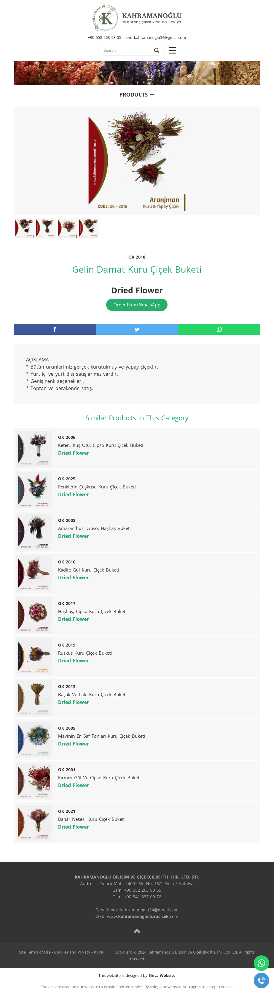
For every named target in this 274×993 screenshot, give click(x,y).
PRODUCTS (136, 94)
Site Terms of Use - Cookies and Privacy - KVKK (61, 952)
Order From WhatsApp (136, 305)
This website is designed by (137, 975)
